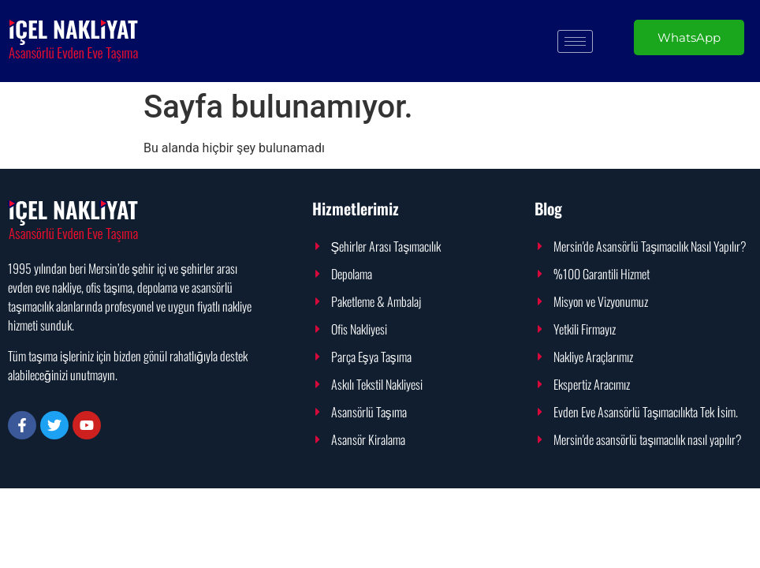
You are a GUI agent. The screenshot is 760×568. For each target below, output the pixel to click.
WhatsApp (689, 37)
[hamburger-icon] (575, 41)
